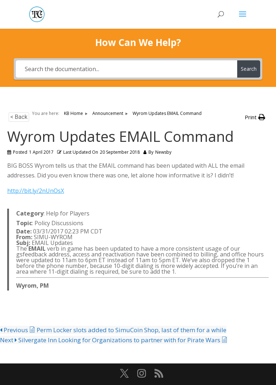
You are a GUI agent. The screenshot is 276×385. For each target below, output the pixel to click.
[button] (255, 117)
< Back (18, 116)
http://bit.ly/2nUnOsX (35, 191)
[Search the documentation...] (126, 69)
